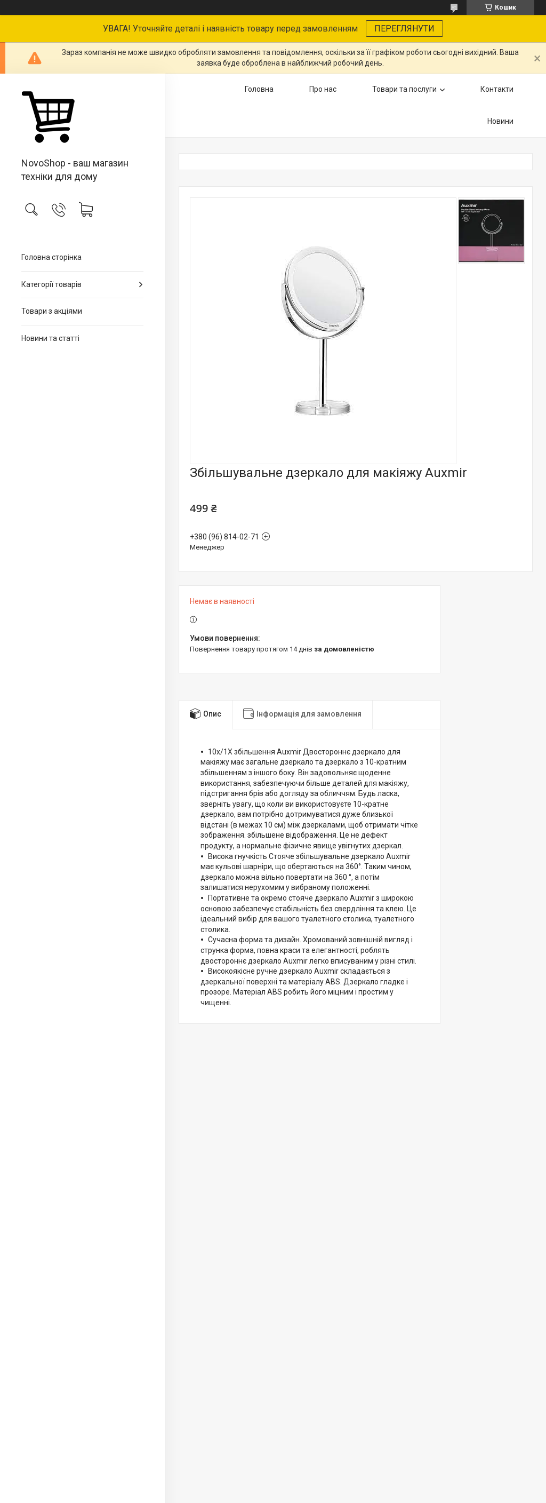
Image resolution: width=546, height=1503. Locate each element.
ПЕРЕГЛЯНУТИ (404, 28)
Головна (259, 89)
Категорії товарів (51, 284)
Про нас (322, 89)
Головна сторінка (51, 257)
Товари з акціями (51, 311)
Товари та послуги (404, 89)
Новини (500, 121)
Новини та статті (50, 338)
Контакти (496, 89)
